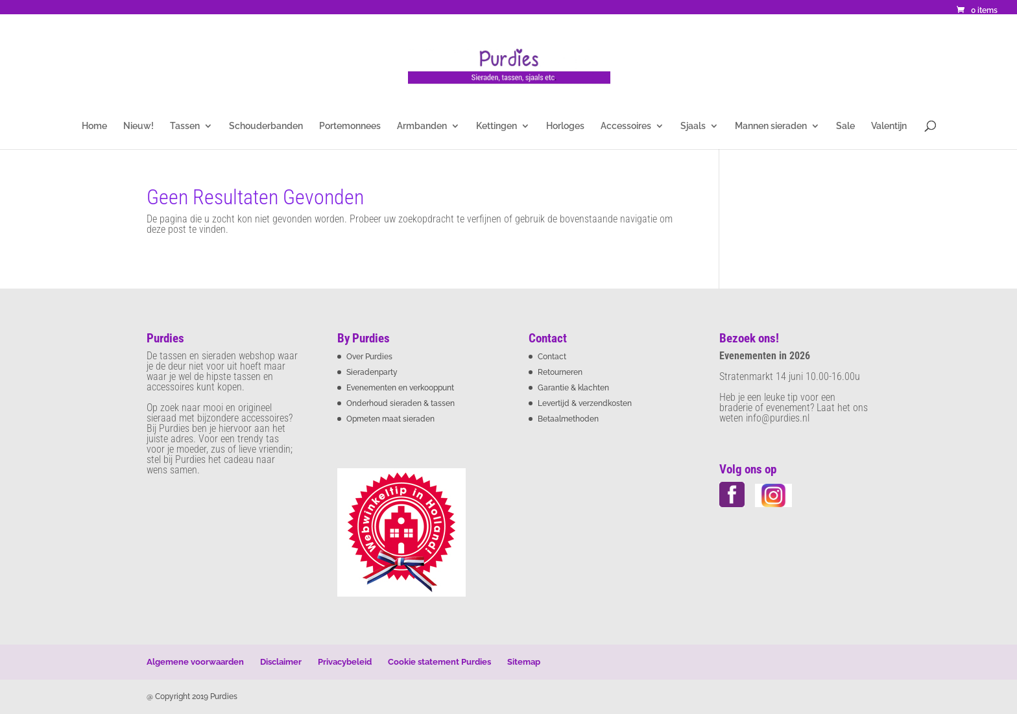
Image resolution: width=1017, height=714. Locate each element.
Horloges (565, 126)
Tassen (185, 126)
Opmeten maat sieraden (390, 418)
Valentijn (889, 126)
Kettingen (496, 126)
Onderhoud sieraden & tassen (400, 403)
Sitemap (523, 662)
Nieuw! (138, 126)
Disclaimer (281, 662)
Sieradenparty (372, 372)
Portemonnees (350, 126)
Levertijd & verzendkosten (585, 403)
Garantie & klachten (573, 387)
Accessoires (626, 126)
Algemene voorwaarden (195, 662)
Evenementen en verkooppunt (400, 387)
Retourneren (560, 372)
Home (94, 126)
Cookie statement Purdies (439, 662)
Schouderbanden (266, 126)
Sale (845, 126)
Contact (552, 356)
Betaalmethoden (568, 418)
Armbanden (422, 126)
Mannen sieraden (771, 126)
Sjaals (693, 126)
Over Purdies (369, 356)
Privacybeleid (345, 662)
